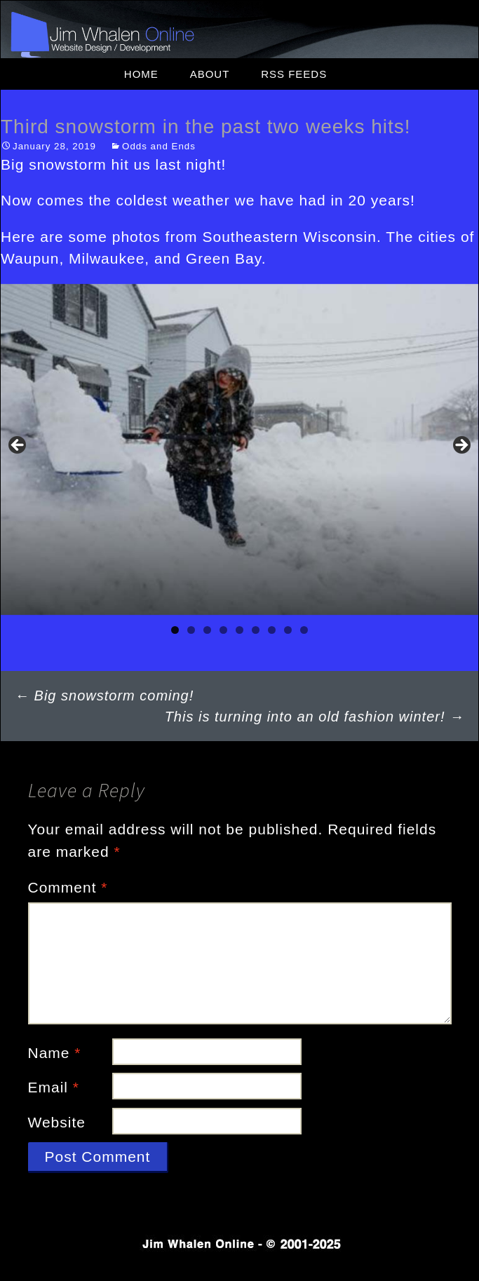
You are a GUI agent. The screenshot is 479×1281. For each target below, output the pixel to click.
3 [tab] (207, 630)
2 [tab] (191, 630)
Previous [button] (18, 445)
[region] (239, 449)
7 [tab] (272, 630)
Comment (68, 887)
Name (54, 1053)
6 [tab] (255, 630)
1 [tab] (175, 630)
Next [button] (460, 445)
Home (141, 74)
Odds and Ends (159, 146)
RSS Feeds (294, 74)
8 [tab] (288, 630)
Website (57, 1122)
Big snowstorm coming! (104, 695)
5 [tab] (239, 630)
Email (54, 1087)
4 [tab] (223, 630)
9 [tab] (304, 630)
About (210, 74)
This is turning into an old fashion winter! (314, 716)
